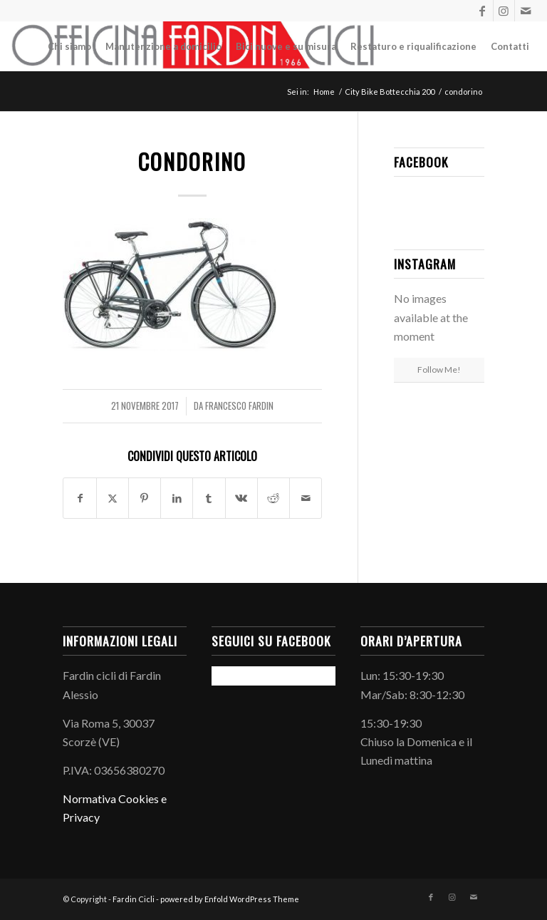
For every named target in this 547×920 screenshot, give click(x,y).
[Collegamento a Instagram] (504, 10)
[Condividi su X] (112, 498)
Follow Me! (439, 369)
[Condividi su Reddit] (273, 498)
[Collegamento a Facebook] (482, 10)
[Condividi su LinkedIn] (176, 498)
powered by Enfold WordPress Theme (229, 899)
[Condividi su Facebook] (79, 498)
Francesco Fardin (239, 406)
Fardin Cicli (134, 899)
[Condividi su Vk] (241, 498)
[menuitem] (69, 46)
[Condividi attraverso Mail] (305, 498)
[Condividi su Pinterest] (144, 498)
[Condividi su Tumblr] (208, 498)
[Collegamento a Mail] (525, 10)
